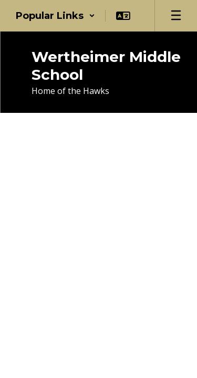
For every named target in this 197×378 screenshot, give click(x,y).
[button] (55, 16)
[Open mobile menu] (176, 16)
